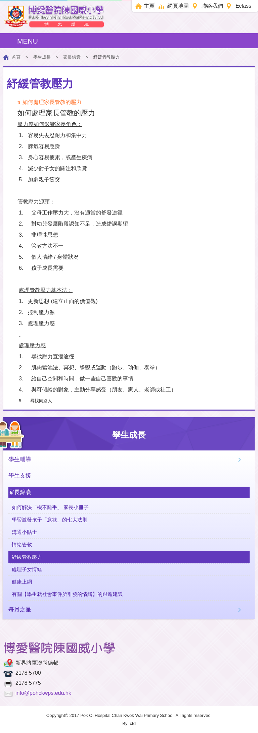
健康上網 (22, 582)
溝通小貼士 (24, 532)
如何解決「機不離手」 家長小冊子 (50, 507)
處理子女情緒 (27, 569)
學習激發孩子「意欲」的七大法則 (49, 520)
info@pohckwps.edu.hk (43, 693)
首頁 (16, 57)
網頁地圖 (178, 6)
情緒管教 (22, 544)
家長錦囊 (72, 57)
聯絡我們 (212, 6)
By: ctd (129, 723)
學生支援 (19, 476)
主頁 (149, 6)
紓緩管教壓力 (27, 557)
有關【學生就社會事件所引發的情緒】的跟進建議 (67, 594)
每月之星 (19, 609)
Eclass (243, 6)
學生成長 (42, 57)
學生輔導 (19, 459)
